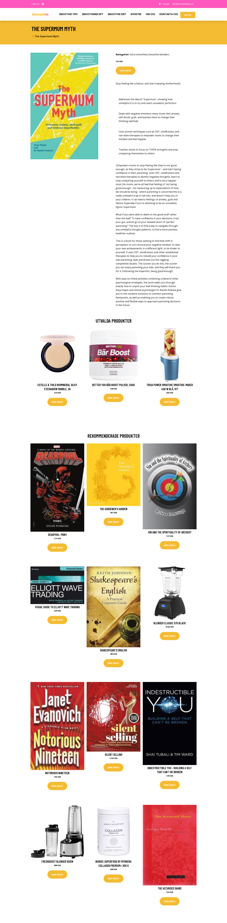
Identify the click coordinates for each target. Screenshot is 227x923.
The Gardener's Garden (113, 509)
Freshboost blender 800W (57, 861)
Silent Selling (113, 754)
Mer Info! (125, 70)
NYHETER (136, 14)
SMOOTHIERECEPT (92, 14)
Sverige (165, 4)
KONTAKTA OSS (168, 14)
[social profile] (43, 4)
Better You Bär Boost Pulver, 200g (113, 385)
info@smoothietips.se (182, 4)
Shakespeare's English (113, 650)
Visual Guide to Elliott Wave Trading (57, 607)
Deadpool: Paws (57, 534)
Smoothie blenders (158, 54)
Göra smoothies (139, 54)
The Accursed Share (170, 888)
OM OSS (150, 14)
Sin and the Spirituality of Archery (169, 532)
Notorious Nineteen (57, 773)
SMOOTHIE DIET (117, 14)
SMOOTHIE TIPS (68, 14)
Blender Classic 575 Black (170, 623)
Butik (187, 14)
